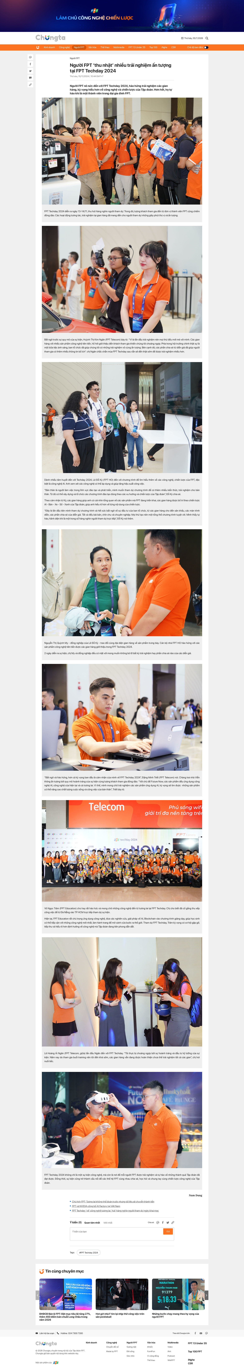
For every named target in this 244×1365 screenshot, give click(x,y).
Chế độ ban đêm (197, 47)
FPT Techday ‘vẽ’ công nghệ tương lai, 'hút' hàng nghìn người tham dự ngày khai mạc (115, 1210)
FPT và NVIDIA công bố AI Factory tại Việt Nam (96, 1206)
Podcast (171, 1351)
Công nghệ (65, 47)
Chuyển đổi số (112, 1342)
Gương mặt (131, 1342)
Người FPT (80, 47)
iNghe (169, 47)
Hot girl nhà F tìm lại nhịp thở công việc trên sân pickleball (120, 1310)
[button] (206, 1290)
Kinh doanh (49, 47)
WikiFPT (171, 1355)
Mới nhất (108, 1222)
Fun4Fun (151, 1346)
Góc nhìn (130, 1351)
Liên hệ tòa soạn (45, 1328)
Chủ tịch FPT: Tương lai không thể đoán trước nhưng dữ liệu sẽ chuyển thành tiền (113, 1201)
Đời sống (130, 1346)
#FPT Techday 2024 (88, 1247)
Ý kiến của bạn (122, 1231)
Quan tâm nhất (92, 1222)
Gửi (168, 1231)
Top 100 (157, 47)
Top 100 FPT (195, 1346)
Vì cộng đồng (153, 1351)
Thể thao (107, 47)
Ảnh (169, 1346)
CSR (178, 47)
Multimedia (121, 47)
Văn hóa (94, 47)
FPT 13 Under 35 (140, 47)
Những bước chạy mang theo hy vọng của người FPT (175, 1310)
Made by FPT (112, 1346)
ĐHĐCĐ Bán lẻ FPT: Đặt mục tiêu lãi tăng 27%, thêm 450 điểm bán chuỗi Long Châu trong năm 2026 (64, 1311)
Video (170, 1342)
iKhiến (150, 1342)
